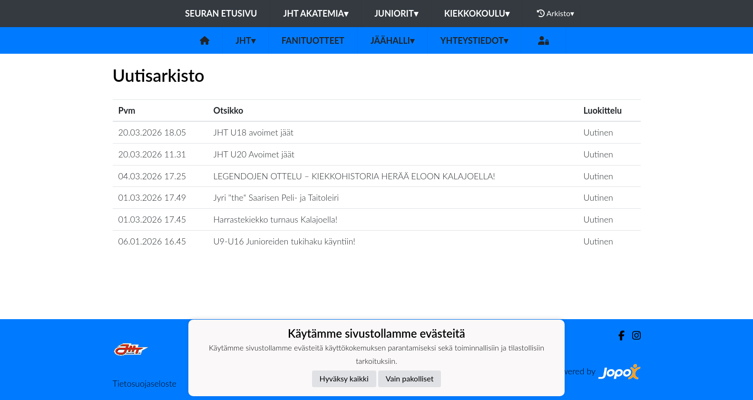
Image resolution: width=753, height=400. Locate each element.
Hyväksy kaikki (344, 378)
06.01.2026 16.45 (152, 241)
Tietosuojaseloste (144, 383)
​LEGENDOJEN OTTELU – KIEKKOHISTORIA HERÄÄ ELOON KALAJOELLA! (354, 176)
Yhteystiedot (474, 40)
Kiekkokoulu (477, 13)
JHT (245, 40)
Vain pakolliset (410, 378)
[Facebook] (618, 336)
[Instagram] (633, 336)
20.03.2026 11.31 (152, 154)
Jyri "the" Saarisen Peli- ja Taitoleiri (276, 197)
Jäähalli (392, 40)
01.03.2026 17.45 (152, 219)
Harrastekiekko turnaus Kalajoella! (276, 219)
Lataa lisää (376, 298)
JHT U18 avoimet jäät (254, 132)
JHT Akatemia (315, 13)
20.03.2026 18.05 (152, 132)
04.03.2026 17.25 (152, 176)
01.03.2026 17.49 (152, 197)
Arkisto (555, 13)
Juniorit (396, 13)
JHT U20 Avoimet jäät (254, 154)
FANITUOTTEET (313, 40)
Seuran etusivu (221, 13)
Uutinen (598, 132)
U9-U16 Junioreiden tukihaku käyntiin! (284, 241)
